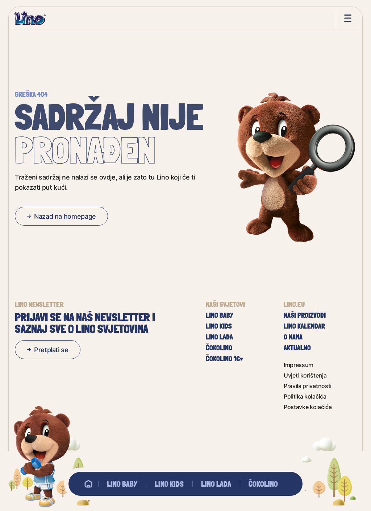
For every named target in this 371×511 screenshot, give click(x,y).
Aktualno (297, 347)
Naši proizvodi (305, 315)
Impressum (298, 364)
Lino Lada (216, 484)
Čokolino (263, 484)
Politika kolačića (305, 396)
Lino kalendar (304, 326)
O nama (293, 337)
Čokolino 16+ (224, 358)
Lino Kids (169, 484)
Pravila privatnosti (308, 386)
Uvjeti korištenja (305, 375)
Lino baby (122, 484)
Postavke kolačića (308, 407)
